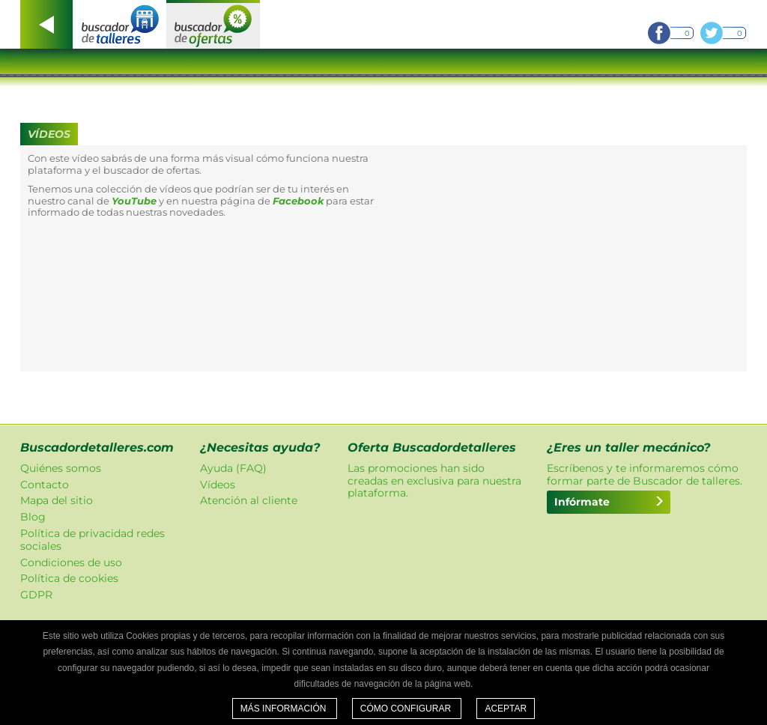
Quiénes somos (60, 468)
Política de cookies (69, 578)
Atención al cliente (248, 500)
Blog (33, 517)
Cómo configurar (407, 708)
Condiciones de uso (71, 562)
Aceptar (506, 708)
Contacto (44, 484)
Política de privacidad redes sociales (92, 540)
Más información (284, 708)
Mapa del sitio (56, 500)
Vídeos (217, 484)
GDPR (36, 594)
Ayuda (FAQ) (233, 468)
